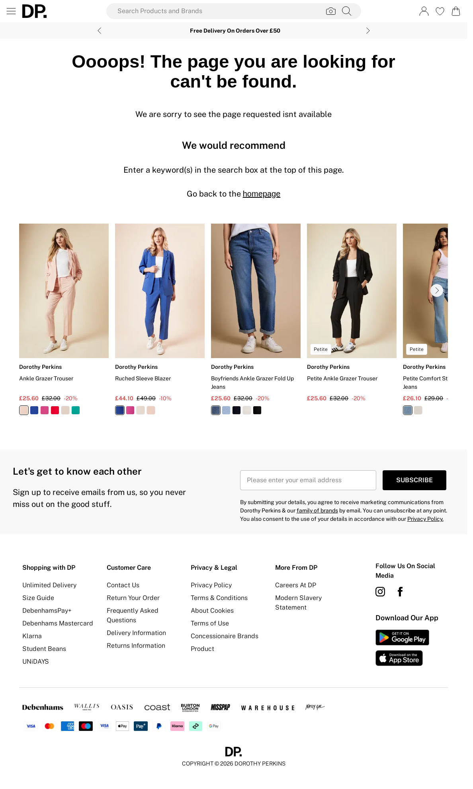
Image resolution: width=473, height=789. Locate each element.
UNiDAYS (35, 661)
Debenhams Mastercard (57, 623)
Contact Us (123, 585)
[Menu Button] (11, 11)
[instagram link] (380, 591)
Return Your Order (133, 598)
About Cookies (212, 610)
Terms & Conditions (219, 598)
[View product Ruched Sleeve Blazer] (160, 322)
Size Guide (38, 598)
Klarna (32, 636)
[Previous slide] (99, 30)
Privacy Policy (211, 585)
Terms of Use (210, 623)
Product (202, 649)
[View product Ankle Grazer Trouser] (64, 322)
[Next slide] (368, 30)
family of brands (317, 510)
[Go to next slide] (436, 290)
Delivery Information (136, 633)
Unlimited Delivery (49, 585)
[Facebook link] (400, 591)
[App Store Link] (402, 647)
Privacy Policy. (425, 519)
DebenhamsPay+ (47, 610)
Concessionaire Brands (224, 636)
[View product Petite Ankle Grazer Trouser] (352, 313)
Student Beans (44, 649)
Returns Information (136, 645)
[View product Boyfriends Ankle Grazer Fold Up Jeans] (256, 322)
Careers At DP (295, 585)
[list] (233, 324)
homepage (262, 193)
